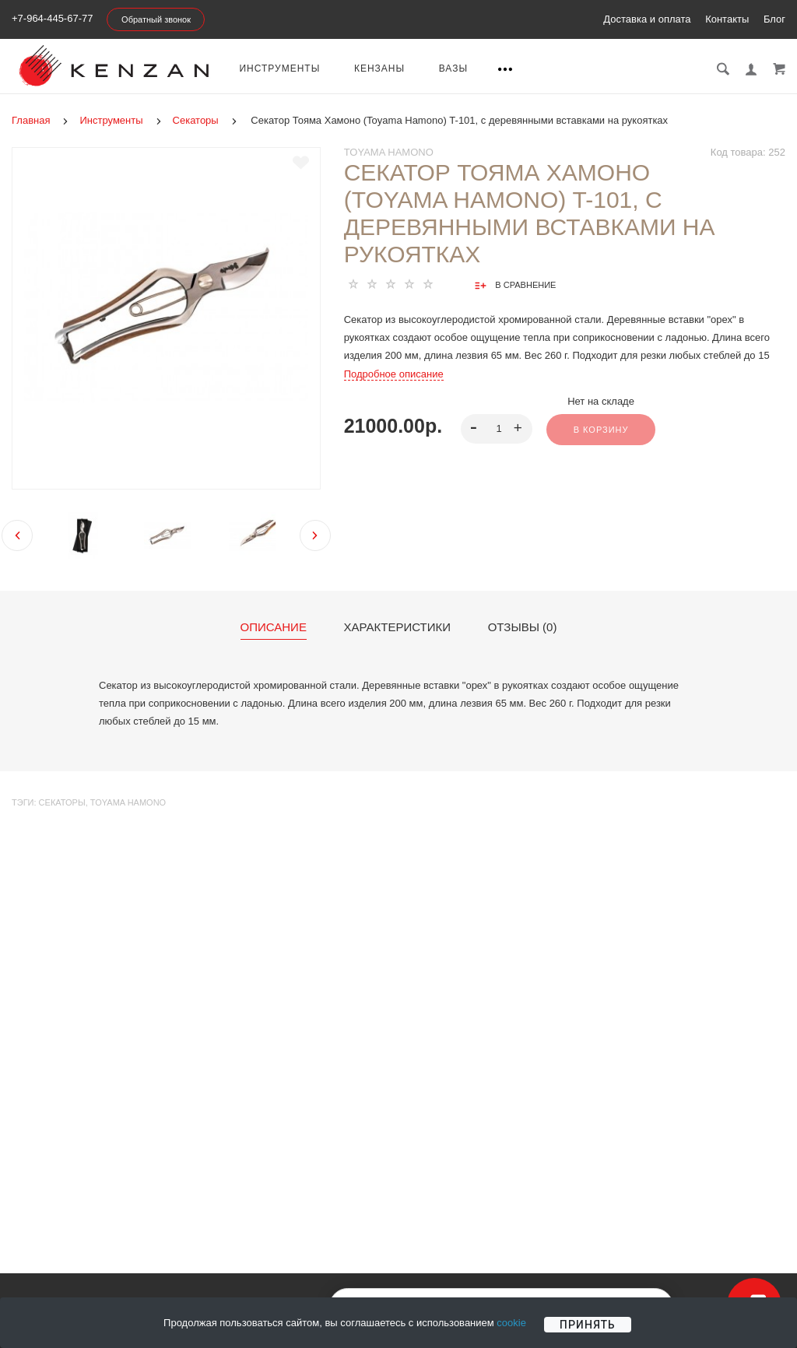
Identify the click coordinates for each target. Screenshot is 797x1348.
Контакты (727, 19)
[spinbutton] (496, 429)
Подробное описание (394, 374)
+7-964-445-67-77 (52, 18)
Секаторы (62, 802)
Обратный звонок (156, 19)
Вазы (453, 68)
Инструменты (279, 68)
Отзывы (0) (522, 627)
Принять (588, 1324)
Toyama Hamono (389, 152)
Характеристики (397, 627)
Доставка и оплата (646, 19)
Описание (274, 627)
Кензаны (379, 68)
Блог (774, 19)
